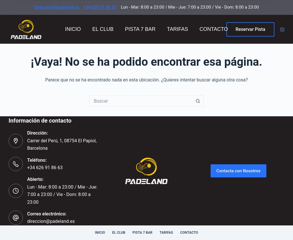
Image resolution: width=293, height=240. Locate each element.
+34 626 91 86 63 (99, 7)
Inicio (73, 29)
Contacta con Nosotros (238, 170)
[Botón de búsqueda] (198, 101)
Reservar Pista (250, 29)
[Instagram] (282, 29)
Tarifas (177, 29)
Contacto (213, 29)
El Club (102, 29)
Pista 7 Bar (140, 29)
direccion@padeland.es (51, 221)
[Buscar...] (140, 101)
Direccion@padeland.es (56, 7)
